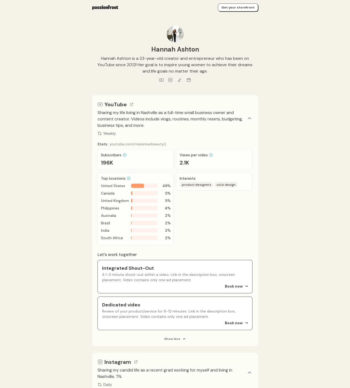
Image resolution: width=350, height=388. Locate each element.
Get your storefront (238, 7)
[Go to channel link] (131, 104)
